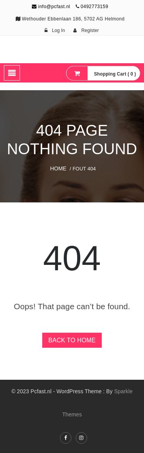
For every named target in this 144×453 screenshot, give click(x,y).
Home (58, 168)
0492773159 (94, 6)
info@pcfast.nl (51, 6)
